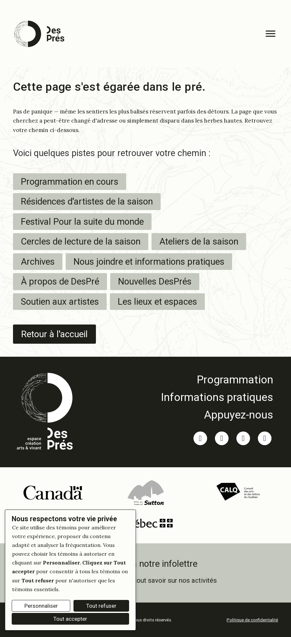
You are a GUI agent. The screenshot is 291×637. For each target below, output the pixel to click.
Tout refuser (101, 606)
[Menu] (270, 33)
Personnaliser (41, 606)
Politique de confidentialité (252, 619)
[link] (217, 379)
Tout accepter (70, 619)
